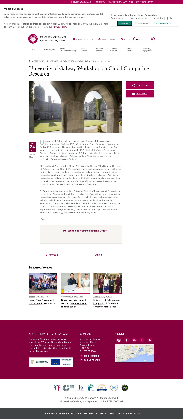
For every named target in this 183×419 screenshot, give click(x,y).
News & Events (67, 61)
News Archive (82, 61)
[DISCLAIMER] (50, 413)
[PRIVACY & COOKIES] (70, 413)
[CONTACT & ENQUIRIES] (112, 413)
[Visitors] (125, 39)
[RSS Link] (149, 340)
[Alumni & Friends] (132, 50)
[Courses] (35, 50)
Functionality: (117, 18)
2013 (92, 61)
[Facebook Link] (126, 340)
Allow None (143, 23)
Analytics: (158, 18)
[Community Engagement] (147, 50)
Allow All (125, 23)
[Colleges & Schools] (86, 50)
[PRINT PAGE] (140, 93)
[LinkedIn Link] (142, 340)
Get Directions (91, 356)
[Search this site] (152, 39)
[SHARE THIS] (140, 85)
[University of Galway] (47, 39)
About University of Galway (46, 61)
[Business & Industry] (116, 50)
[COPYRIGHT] (90, 413)
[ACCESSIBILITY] (132, 413)
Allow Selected (163, 23)
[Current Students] (107, 39)
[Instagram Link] (118, 340)
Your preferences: (139, 18)
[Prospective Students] (82, 39)
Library (101, 2)
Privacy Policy (59, 27)
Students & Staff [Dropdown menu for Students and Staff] (145, 2)
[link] (56, 388)
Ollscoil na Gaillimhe (82, 2)
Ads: (172, 18)
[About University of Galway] (68, 50)
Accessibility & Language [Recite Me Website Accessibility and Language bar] (120, 2)
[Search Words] (144, 39)
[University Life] (50, 50)
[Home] (30, 61)
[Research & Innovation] (101, 50)
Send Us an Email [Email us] (92, 360)
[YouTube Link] (134, 340)
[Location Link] (134, 361)
